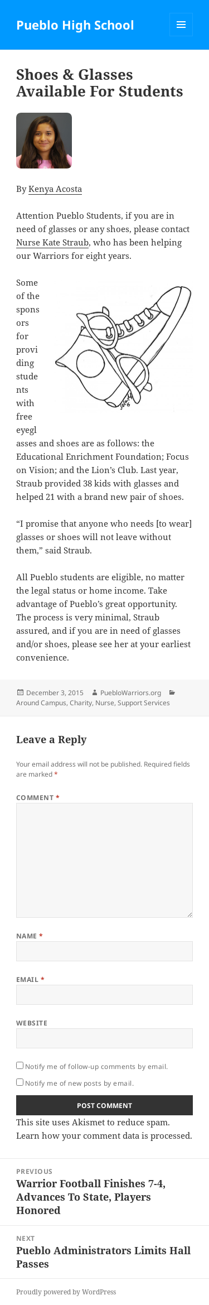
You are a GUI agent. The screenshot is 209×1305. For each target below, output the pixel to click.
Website (31, 1023)
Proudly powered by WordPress (66, 1292)
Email (30, 979)
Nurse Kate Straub (52, 242)
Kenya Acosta (55, 188)
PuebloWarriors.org (130, 692)
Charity (81, 702)
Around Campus (41, 702)
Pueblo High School (75, 24)
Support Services (144, 702)
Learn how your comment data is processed (103, 1135)
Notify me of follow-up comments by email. (96, 1066)
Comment (38, 797)
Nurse (104, 702)
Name (29, 936)
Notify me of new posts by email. (79, 1083)
